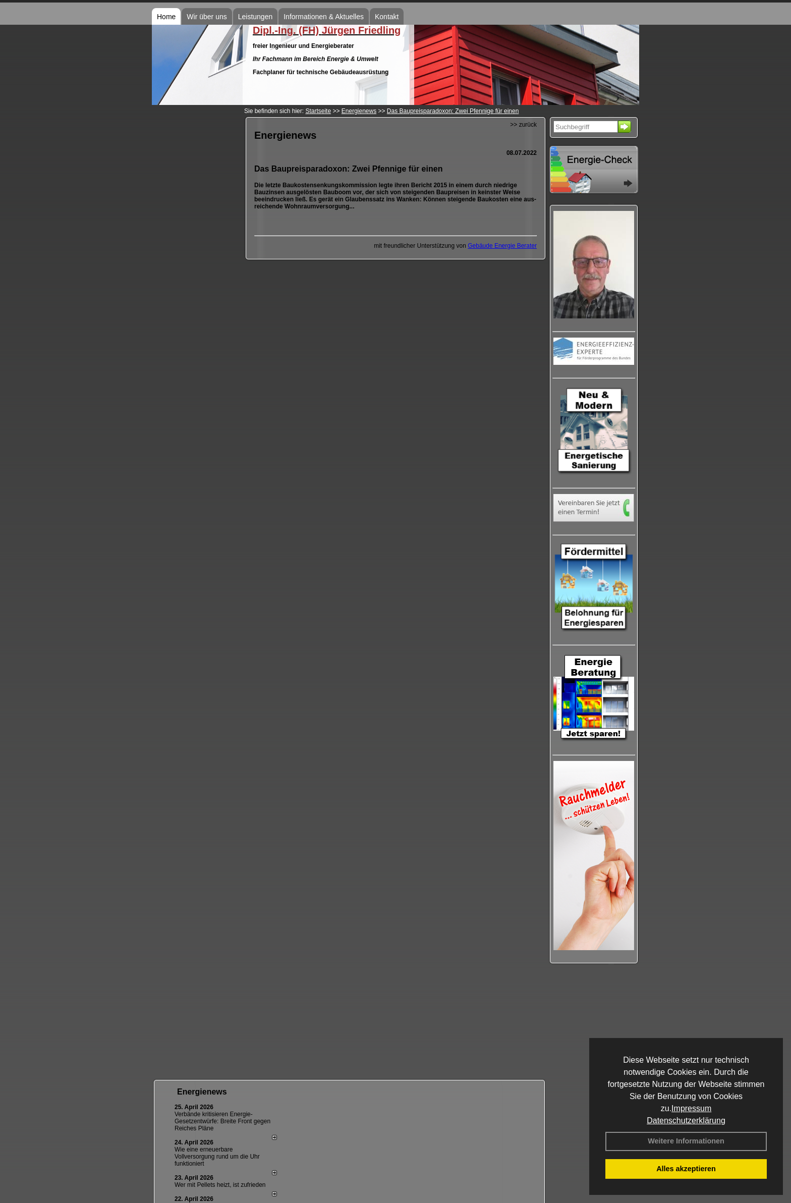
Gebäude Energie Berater (502, 245)
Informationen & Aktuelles (324, 17)
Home (166, 17)
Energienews (202, 1091)
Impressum (691, 1108)
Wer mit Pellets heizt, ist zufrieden (220, 1184)
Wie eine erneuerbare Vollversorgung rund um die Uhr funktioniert (217, 1156)
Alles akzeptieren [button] (686, 1169)
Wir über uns (207, 17)
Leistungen (255, 17)
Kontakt (387, 17)
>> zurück (523, 124)
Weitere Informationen (686, 1141)
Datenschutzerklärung (686, 1120)
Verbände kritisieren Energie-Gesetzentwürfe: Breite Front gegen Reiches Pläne (222, 1121)
